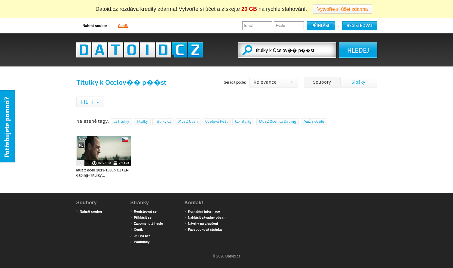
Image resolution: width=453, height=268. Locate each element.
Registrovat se (143, 211)
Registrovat (360, 25)
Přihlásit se (141, 217)
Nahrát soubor (91, 25)
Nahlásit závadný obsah (205, 217)
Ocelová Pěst (216, 121)
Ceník (120, 25)
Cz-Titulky (243, 121)
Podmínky (140, 241)
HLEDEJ (358, 50)
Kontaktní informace (202, 211)
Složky (358, 82)
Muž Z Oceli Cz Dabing (277, 121)
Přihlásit (321, 25)
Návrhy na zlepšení (201, 223)
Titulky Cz (163, 121)
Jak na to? (140, 235)
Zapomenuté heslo (146, 223)
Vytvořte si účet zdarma (342, 9)
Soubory (322, 82)
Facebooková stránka (203, 229)
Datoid (139, 49)
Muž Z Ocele (314, 121)
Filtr (88, 102)
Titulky (142, 121)
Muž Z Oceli (188, 121)
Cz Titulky (121, 121)
